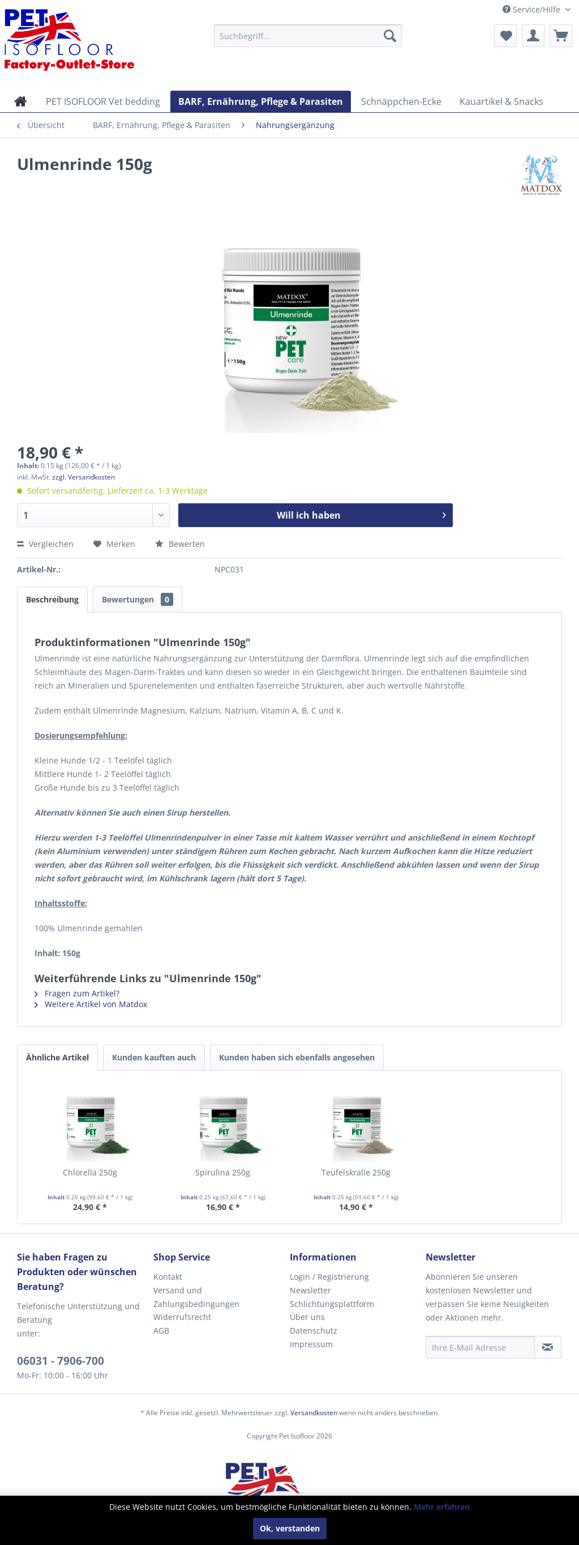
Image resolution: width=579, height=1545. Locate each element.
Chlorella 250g (90, 1172)
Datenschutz (313, 1330)
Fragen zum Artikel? (77, 993)
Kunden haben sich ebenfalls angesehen (297, 1057)
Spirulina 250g (222, 1172)
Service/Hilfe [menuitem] (533, 9)
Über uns (307, 1316)
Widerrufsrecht (182, 1316)
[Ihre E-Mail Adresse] (480, 1347)
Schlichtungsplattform (332, 1303)
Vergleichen (45, 543)
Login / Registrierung (329, 1276)
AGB (161, 1330)
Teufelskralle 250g (356, 1172)
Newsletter (310, 1290)
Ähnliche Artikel (57, 1057)
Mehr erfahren (442, 1506)
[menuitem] (308, 35)
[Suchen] (390, 35)
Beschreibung (52, 599)
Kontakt (167, 1276)
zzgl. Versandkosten (83, 477)
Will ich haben (361, 513)
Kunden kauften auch (154, 1057)
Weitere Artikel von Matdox (91, 1004)
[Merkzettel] (505, 35)
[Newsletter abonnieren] (547, 1347)
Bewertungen (137, 599)
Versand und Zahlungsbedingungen (196, 1297)
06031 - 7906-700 (60, 1360)
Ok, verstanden (290, 1528)
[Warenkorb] (561, 35)
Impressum (311, 1344)
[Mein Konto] (533, 35)
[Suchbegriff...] (308, 35)
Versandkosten (313, 1412)
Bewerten (180, 543)
